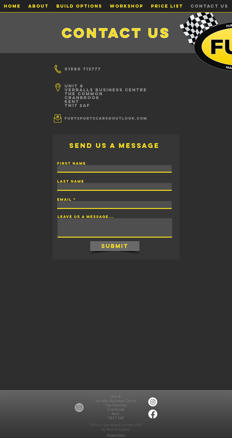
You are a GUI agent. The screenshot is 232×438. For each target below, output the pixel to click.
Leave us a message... (86, 216)
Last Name (70, 181)
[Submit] (115, 246)
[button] (38, 6)
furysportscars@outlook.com (106, 118)
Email (64, 199)
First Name (71, 163)
